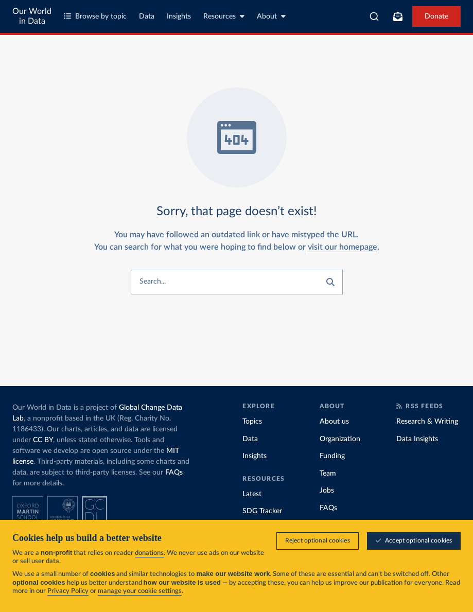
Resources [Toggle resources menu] (223, 16)
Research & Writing (427, 421)
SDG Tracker (262, 511)
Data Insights (417, 439)
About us (334, 421)
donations (149, 553)
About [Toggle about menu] (271, 16)
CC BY (43, 440)
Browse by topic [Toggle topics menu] (95, 16)
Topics (252, 421)
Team (328, 473)
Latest (251, 494)
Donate (436, 16)
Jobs (327, 490)
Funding (332, 456)
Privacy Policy (68, 591)
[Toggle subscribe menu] (398, 16)
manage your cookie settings (140, 591)
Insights (179, 16)
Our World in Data (31, 16)
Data (146, 16)
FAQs (174, 472)
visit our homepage (342, 247)
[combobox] (374, 16)
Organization (340, 439)
